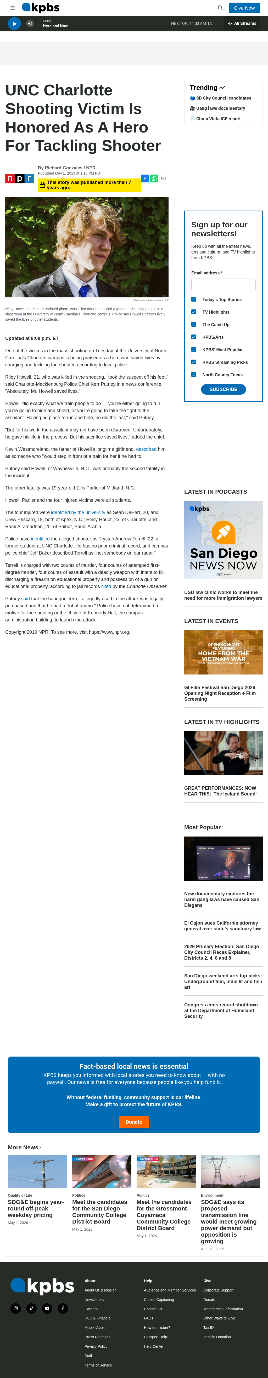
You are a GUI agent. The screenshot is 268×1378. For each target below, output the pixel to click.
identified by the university (78, 512)
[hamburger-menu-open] (13, 8)
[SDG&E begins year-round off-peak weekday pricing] (37, 1171)
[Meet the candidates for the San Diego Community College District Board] (101, 1171)
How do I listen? (157, 1327)
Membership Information (223, 1309)
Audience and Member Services (170, 1290)
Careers (91, 1309)
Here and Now (55, 28)
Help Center (154, 1346)
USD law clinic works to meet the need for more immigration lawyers (223, 595)
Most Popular (204, 827)
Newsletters (94, 1300)
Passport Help (155, 1337)
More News (25, 1147)
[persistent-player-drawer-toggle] (242, 26)
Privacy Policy (96, 1346)
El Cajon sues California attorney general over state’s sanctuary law (222, 925)
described (146, 449)
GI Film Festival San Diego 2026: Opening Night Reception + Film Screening (220, 693)
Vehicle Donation (217, 1337)
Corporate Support (218, 1290)
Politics (78, 1195)
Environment (212, 1195)
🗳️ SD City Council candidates (220, 98)
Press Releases (97, 1337)
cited (106, 586)
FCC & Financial (98, 1318)
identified (41, 538)
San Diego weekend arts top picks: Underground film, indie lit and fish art (223, 981)
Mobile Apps (94, 1327)
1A (209, 26)
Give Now (244, 8)
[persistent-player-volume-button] (30, 26)
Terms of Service (98, 1365)
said (25, 598)
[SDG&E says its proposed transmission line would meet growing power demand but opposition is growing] (230, 1171)
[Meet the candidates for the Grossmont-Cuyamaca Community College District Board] (166, 1171)
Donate (134, 1122)
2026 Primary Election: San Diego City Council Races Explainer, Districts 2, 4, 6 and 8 (221, 952)
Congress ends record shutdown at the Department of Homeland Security (221, 1010)
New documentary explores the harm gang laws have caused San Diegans (221, 899)
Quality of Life (20, 1195)
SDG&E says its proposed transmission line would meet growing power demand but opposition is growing (229, 1221)
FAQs (148, 1318)
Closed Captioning (159, 1300)
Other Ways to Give (219, 1318)
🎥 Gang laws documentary (217, 108)
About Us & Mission (100, 1290)
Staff (88, 1356)
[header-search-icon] (220, 7)
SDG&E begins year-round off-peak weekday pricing (36, 1208)
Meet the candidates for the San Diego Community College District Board (99, 1212)
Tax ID (208, 1327)
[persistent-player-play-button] (14, 26)
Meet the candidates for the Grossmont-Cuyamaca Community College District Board (164, 1215)
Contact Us (153, 1309)
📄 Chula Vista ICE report (215, 118)
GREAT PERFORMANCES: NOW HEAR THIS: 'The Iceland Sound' (220, 791)
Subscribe (223, 389)
